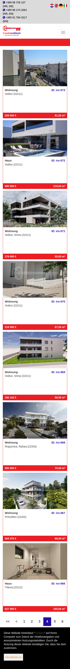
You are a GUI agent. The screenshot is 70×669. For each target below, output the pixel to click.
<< (8, 621)
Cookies (39, 632)
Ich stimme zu (13, 657)
